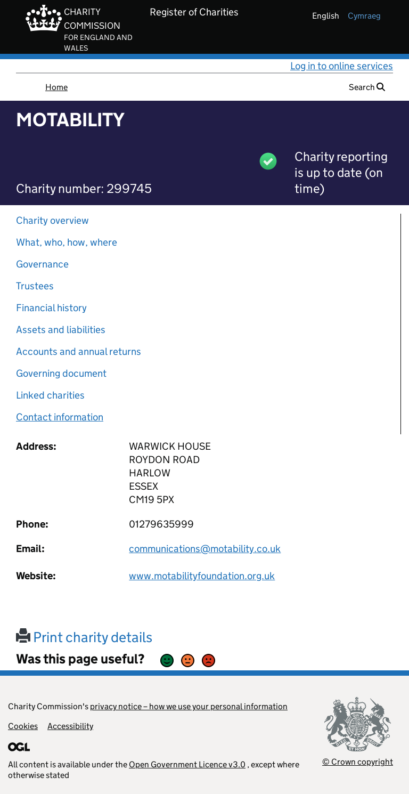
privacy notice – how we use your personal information (189, 706)
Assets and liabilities (60, 329)
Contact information (59, 417)
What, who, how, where (66, 242)
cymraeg (364, 16)
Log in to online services (341, 66)
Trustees (35, 286)
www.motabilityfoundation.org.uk (202, 576)
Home (56, 87)
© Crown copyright (357, 762)
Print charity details (84, 637)
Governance (42, 264)
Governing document (61, 373)
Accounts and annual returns (78, 351)
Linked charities (50, 395)
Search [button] (367, 87)
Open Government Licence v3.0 (187, 764)
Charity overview (52, 220)
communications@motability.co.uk (205, 548)
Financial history (51, 308)
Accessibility (70, 726)
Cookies (23, 726)
